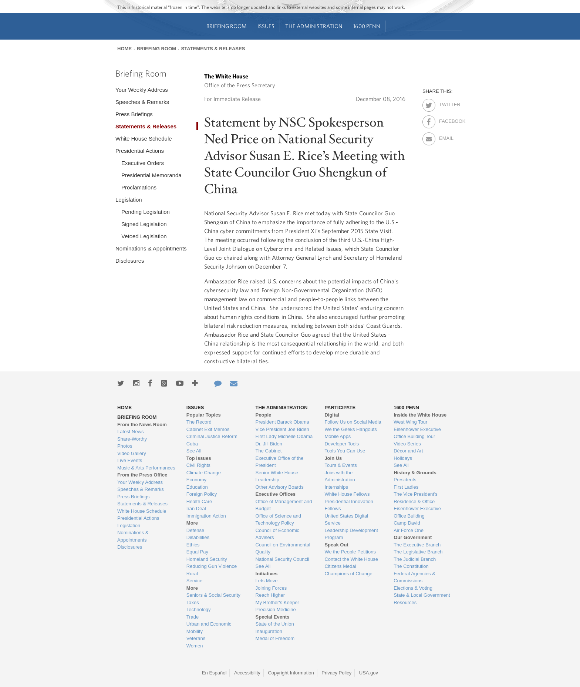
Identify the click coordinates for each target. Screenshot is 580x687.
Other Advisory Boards (280, 487)
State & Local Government (422, 595)
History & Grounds (415, 472)
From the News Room (142, 424)
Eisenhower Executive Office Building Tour (417, 433)
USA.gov (368, 673)
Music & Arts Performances (146, 468)
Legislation (128, 199)
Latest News (130, 431)
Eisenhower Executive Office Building (417, 512)
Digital (331, 415)
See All (193, 451)
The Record (199, 422)
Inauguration (269, 631)
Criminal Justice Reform (211, 436)
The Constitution (411, 566)
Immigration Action (206, 516)
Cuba (192, 444)
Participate (339, 407)
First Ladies (406, 487)
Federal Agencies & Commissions (414, 577)
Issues (265, 26)
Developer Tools (341, 444)
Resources (405, 602)
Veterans (195, 638)
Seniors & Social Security (213, 595)
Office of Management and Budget (284, 505)
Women (194, 646)
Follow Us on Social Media (352, 422)
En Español (214, 673)
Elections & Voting (413, 588)
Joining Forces (271, 588)
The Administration (314, 26)
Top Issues (198, 458)
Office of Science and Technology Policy (278, 519)
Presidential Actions (139, 151)
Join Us (333, 458)
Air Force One (409, 530)
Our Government (413, 537)
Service (194, 580)
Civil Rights (198, 465)
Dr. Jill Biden (269, 444)
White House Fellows (347, 494)
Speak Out (336, 545)
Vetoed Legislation (144, 236)
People (264, 415)
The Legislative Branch (418, 552)
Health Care (199, 501)
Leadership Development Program (351, 534)
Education (197, 487)
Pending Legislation (145, 212)
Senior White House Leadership (277, 476)
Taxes (192, 602)
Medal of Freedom (275, 638)
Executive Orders (142, 163)
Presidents (405, 479)
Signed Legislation (144, 224)
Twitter (445, 103)
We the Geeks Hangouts (350, 429)
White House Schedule (143, 138)
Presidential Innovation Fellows (348, 505)
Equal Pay (197, 552)
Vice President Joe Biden (282, 429)
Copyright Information (291, 673)
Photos (124, 446)
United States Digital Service (346, 519)
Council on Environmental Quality (283, 548)
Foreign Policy (201, 494)
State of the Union (275, 624)
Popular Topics (203, 415)
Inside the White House (420, 415)
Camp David (407, 523)
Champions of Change (348, 573)
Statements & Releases (213, 48)
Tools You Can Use (344, 451)
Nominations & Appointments (151, 248)
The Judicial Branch (415, 559)
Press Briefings (134, 114)
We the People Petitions (350, 552)
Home (124, 48)
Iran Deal (196, 508)
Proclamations (138, 187)
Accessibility (247, 673)
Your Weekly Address (141, 90)
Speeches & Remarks (142, 102)
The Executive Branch (417, 545)
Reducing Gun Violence (211, 566)
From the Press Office (142, 475)
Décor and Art (408, 451)
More (192, 523)
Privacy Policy (336, 673)
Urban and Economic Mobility (208, 627)
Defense (195, 530)
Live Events (129, 460)
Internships (336, 487)
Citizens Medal (340, 566)
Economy (196, 479)
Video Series (407, 444)
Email (445, 136)
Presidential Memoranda (151, 175)
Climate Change (203, 472)
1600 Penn (366, 26)
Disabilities (197, 537)
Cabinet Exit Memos (207, 429)
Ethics (192, 545)
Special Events (273, 617)
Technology (198, 609)
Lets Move (267, 580)
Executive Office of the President (280, 461)
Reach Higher (270, 595)
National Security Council (282, 559)
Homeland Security (206, 559)
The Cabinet (269, 451)
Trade (192, 617)
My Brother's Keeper (277, 602)
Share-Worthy (132, 439)
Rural (192, 573)
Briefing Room (226, 26)
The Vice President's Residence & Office (416, 497)
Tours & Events (340, 465)
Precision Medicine (276, 609)
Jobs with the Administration (339, 476)
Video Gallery (131, 453)
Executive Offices (276, 494)
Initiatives (267, 573)
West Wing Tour (410, 422)
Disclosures (129, 260)
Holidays (403, 458)
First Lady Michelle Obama (284, 436)
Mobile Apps (337, 436)
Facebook (445, 119)
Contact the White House (351, 559)
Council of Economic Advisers (278, 534)
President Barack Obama (282, 422)
